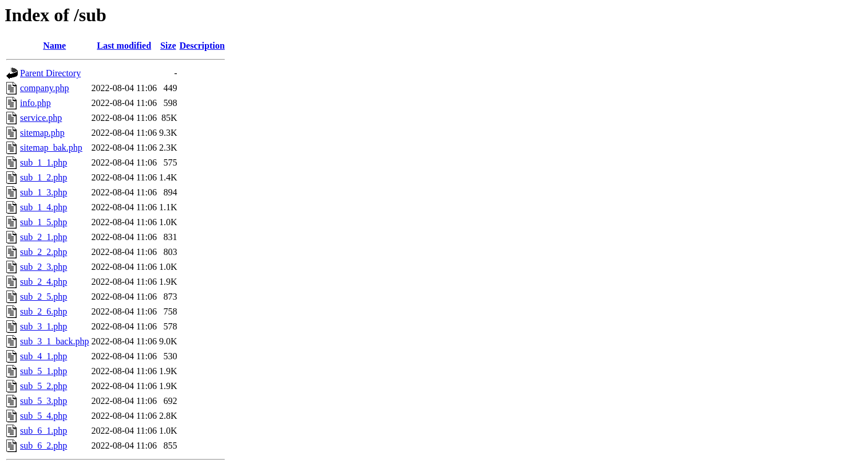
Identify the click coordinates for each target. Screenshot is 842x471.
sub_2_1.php (43, 237)
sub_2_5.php (43, 296)
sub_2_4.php (43, 281)
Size (168, 45)
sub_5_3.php (43, 401)
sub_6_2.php (43, 445)
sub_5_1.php (43, 371)
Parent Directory (50, 73)
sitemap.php (42, 133)
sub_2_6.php (43, 311)
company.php (44, 88)
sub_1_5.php (43, 222)
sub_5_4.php (43, 416)
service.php (41, 118)
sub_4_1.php (43, 356)
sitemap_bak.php (51, 147)
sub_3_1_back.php (54, 341)
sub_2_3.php (43, 267)
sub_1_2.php (43, 177)
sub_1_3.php (43, 192)
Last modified (124, 45)
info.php (35, 103)
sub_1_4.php (43, 207)
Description (202, 45)
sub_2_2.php (43, 252)
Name (54, 45)
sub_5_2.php (43, 386)
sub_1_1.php (43, 162)
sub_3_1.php (43, 326)
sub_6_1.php (43, 430)
